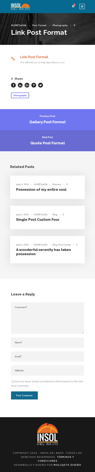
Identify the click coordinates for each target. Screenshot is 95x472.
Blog (55, 214)
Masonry (57, 184)
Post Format (39, 25)
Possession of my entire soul (41, 189)
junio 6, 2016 (22, 184)
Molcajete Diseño (67, 464)
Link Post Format (34, 57)
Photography (60, 25)
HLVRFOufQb (18, 25)
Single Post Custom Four (38, 219)
